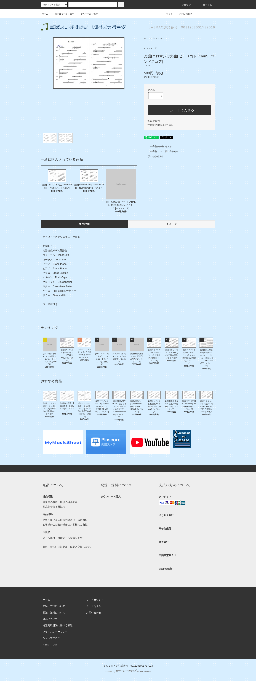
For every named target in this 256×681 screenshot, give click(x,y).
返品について (154, 121)
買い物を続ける (153, 156)
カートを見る (93, 606)
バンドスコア (157, 38)
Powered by (128, 672)
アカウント (185, 5)
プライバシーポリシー (55, 631)
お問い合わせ (183, 14)
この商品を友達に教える (158, 146)
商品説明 (84, 224)
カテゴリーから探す (62, 14)
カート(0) (206, 5)
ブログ (167, 14)
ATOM (53, 644)
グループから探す (87, 14)
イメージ (171, 224)
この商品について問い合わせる (161, 151)
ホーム (45, 14)
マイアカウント (95, 599)
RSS (45, 644)
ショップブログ (51, 638)
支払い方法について (54, 606)
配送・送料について (54, 612)
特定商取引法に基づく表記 (160, 125)
